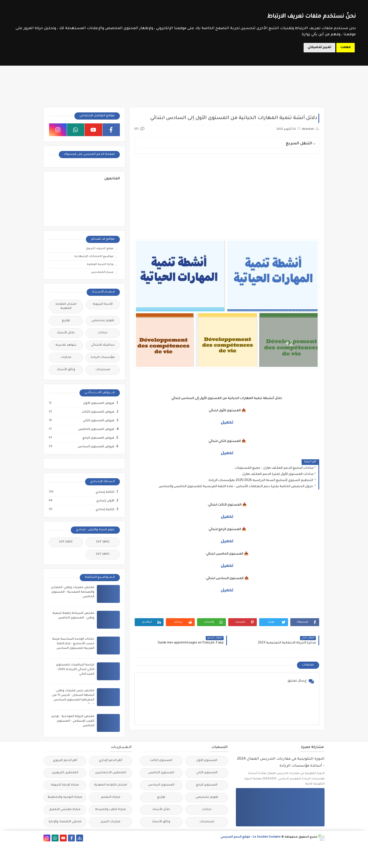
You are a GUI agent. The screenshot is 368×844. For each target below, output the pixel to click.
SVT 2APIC (66, 542)
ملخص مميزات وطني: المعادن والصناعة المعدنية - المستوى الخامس (72, 592)
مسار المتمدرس (102, 272)
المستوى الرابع (206, 785)
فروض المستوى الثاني (98, 421)
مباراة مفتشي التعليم (64, 809)
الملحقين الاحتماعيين (110, 773)
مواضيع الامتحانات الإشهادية (93, 256)
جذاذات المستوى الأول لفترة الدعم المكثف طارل (278, 474)
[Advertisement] (226, 193)
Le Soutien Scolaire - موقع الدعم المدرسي (251, 837)
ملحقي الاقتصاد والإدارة (65, 822)
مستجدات (103, 369)
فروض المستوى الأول (98, 403)
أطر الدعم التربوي (65, 760)
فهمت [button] (345, 47)
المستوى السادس (161, 785)
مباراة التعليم (110, 797)
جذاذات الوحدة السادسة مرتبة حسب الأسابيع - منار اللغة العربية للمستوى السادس (73, 644)
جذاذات (103, 333)
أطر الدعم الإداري (110, 760)
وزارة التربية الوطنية (100, 264)
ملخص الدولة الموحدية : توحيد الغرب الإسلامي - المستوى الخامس (72, 721)
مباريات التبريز (110, 822)
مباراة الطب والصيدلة (110, 809)
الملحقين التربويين (65, 773)
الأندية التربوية (103, 304)
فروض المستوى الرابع (98, 438)
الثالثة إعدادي (104, 492)
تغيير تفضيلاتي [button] (319, 47)
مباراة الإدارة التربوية (65, 785)
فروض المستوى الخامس (96, 429)
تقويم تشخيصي (102, 320)
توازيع (66, 320)
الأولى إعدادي (105, 501)
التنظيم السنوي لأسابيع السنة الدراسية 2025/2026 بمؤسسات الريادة (261, 480)
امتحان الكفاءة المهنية (65, 306)
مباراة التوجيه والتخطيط (65, 797)
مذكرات (66, 357)
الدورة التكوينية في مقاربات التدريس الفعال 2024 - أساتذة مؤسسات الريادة (281, 762)
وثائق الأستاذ (66, 369)
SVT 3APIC (103, 554)
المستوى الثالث (161, 760)
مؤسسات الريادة (103, 357)
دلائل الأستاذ (66, 333)
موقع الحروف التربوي (99, 248)
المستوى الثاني (206, 773)
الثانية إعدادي (104, 510)
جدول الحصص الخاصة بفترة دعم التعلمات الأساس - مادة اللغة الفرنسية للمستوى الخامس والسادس (236, 486)
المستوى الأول (206, 760)
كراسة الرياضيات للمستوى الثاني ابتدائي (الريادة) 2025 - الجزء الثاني (75, 669)
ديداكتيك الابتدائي (103, 345)
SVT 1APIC (103, 542)
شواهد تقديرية (65, 345)
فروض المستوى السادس (95, 447)
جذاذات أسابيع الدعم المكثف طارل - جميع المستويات (274, 468)
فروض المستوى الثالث (97, 412)
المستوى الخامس (161, 773)
